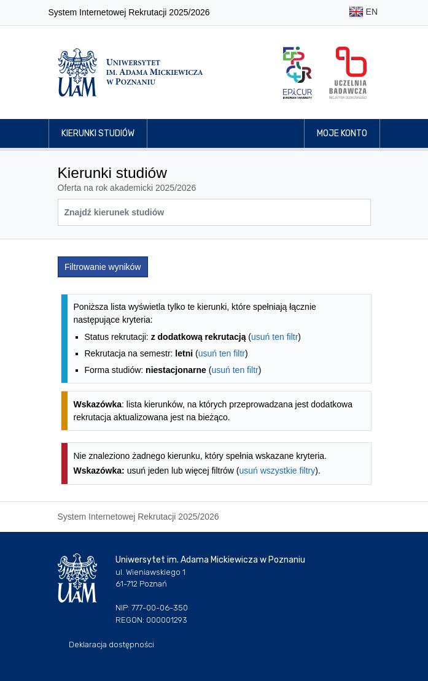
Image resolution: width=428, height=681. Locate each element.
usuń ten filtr (274, 337)
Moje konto (342, 133)
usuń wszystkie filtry (277, 470)
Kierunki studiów (97, 133)
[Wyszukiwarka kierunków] (214, 212)
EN (363, 12)
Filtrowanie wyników (102, 267)
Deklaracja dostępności (111, 644)
